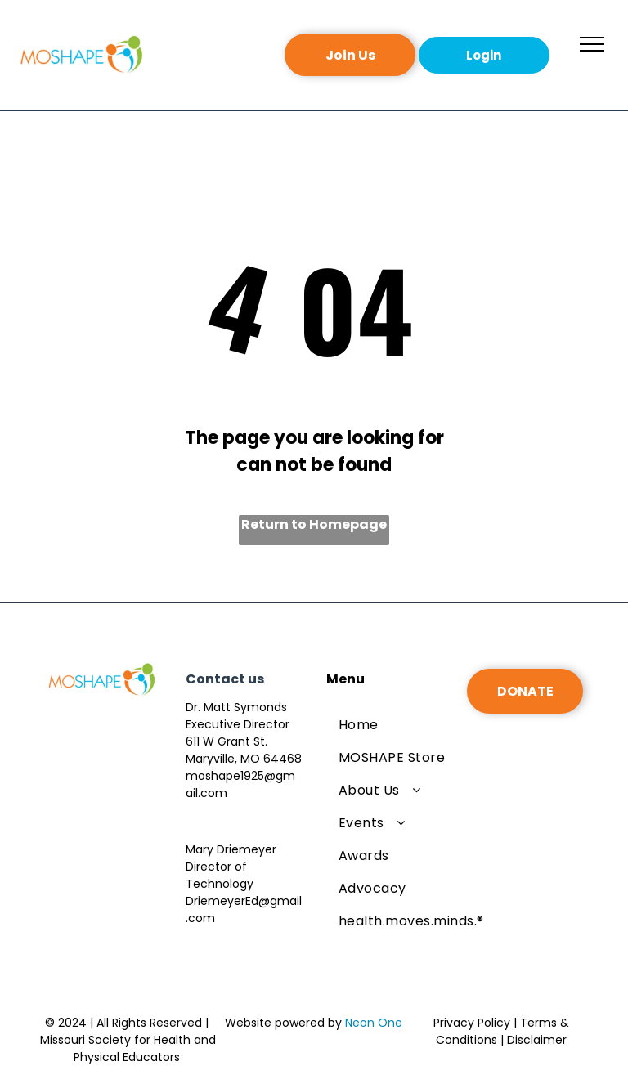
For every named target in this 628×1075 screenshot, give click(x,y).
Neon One (373, 1023)
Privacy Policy (471, 1023)
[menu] (592, 44)
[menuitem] (411, 725)
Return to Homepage (314, 524)
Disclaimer (537, 1040)
